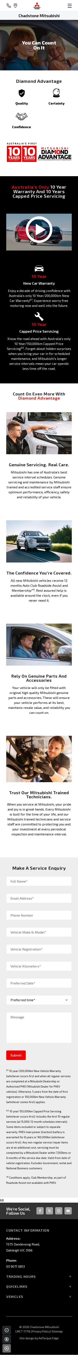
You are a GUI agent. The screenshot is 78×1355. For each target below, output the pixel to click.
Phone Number (21, 915)
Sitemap (57, 1331)
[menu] (61, 6)
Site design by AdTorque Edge (39, 1338)
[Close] (6, 1348)
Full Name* (18, 881)
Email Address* (22, 898)
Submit (16, 1055)
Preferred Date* (22, 983)
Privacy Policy (41, 1331)
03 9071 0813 (15, 1266)
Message (17, 1017)
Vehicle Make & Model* (28, 932)
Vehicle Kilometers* (25, 966)
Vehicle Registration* (26, 949)
